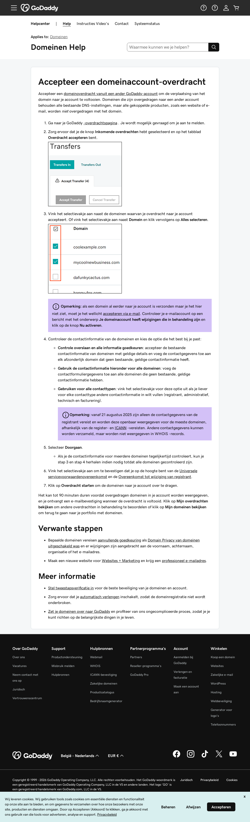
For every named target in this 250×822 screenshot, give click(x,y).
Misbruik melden (63, 665)
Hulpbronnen (60, 674)
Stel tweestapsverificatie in (71, 588)
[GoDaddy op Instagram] (190, 757)
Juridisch (18, 689)
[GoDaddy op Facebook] (176, 757)
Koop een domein (223, 657)
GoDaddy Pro (139, 674)
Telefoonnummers (223, 724)
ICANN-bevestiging (103, 674)
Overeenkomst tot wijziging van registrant (154, 477)
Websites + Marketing (121, 560)
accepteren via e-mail (121, 313)
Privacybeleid (209, 779)
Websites (217, 665)
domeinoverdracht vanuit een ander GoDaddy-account (111, 93)
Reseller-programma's (145, 665)
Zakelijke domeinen (103, 683)
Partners (136, 657)
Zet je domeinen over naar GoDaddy (79, 611)
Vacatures (19, 665)
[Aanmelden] (226, 7)
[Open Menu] (12, 8)
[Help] (203, 7)
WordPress (218, 683)
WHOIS (95, 665)
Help (67, 23)
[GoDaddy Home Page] (32, 755)
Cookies (232, 779)
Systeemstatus (147, 23)
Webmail (96, 657)
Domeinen (59, 37)
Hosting (216, 692)
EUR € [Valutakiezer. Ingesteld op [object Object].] (116, 756)
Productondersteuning (67, 657)
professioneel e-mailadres (184, 560)
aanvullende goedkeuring (119, 540)
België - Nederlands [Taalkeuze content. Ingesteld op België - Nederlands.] (80, 756)
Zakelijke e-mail (222, 674)
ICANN (120, 428)
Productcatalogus (102, 692)
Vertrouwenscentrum (27, 698)
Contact (122, 23)
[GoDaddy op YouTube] (233, 757)
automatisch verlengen (99, 597)
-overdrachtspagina (100, 123)
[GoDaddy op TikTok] (204, 757)
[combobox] (168, 47)
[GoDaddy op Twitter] (219, 757)
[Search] (213, 47)
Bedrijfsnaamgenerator (106, 701)
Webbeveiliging (221, 701)
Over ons (18, 657)
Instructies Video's (93, 23)
